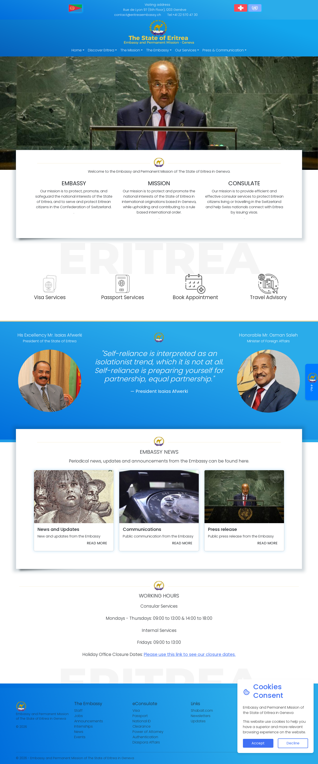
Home (77, 50)
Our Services (185, 50)
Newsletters (200, 715)
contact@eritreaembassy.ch (137, 15)
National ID (141, 721)
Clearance (141, 726)
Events (79, 737)
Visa (136, 710)
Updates (198, 721)
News (78, 731)
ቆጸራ (311, 382)
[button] (24, 113)
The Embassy (157, 50)
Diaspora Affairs (146, 742)
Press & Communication (223, 50)
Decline (292, 743)
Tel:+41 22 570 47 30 (182, 15)
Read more (97, 543)
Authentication (145, 737)
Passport (140, 715)
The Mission (130, 50)
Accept (258, 743)
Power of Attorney (147, 731)
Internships (83, 726)
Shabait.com (202, 710)
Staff (78, 710)
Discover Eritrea (101, 50)
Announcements (88, 721)
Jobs (78, 715)
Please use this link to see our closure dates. (190, 654)
